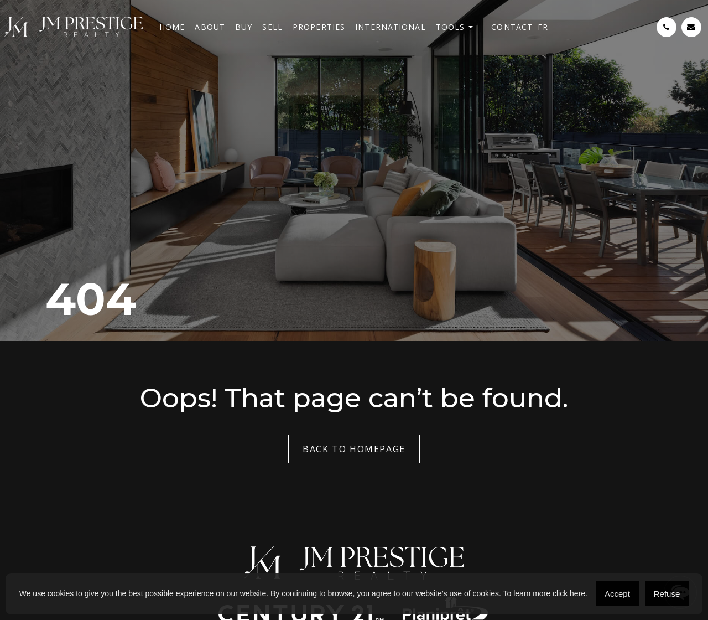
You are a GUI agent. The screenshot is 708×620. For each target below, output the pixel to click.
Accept (617, 593)
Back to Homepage (354, 449)
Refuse (667, 593)
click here (569, 593)
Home (172, 27)
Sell (272, 27)
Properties (319, 27)
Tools (450, 27)
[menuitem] (543, 27)
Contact (512, 27)
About (210, 27)
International (390, 27)
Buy (243, 27)
